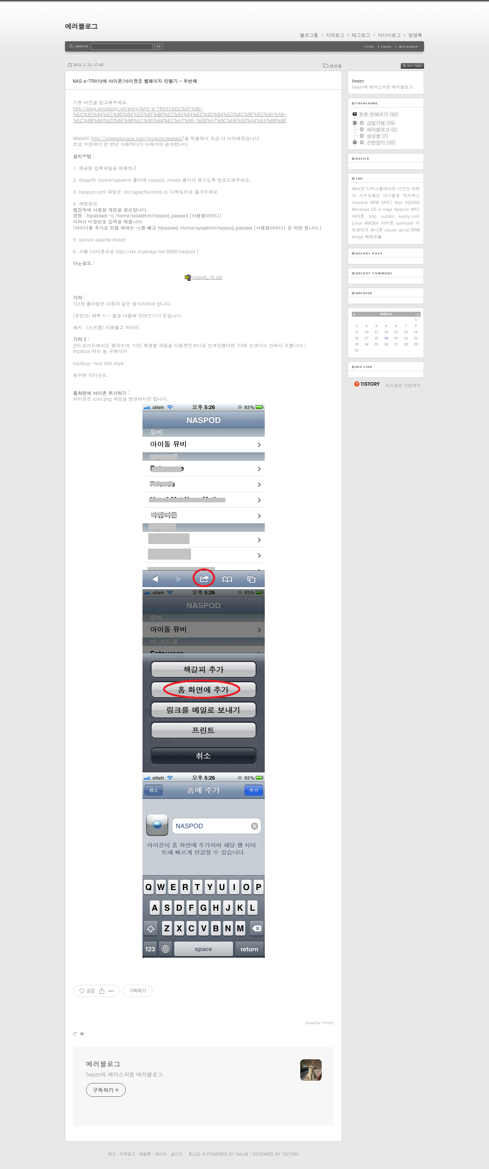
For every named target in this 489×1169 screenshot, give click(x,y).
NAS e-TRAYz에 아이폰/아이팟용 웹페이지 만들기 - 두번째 (135, 81)
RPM (415, 230)
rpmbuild (404, 223)
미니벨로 (391, 195)
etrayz (357, 237)
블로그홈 (309, 35)
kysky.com (409, 216)
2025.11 (386, 314)
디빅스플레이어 (381, 188)
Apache (401, 209)
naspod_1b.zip (203, 277)
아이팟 (387, 223)
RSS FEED (418, 66)
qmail (403, 230)
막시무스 (411, 195)
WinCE (358, 188)
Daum (242, 1154)
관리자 (160, 1154)
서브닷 (403, 188)
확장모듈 (373, 237)
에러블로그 (81, 26)
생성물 (335, 66)
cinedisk (360, 202)
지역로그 (335, 35)
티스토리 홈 (366, 384)
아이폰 (358, 216)
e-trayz (386, 209)
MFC (415, 209)
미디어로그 (389, 35)
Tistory (290, 1154)
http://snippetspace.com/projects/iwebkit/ (137, 138)
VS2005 (412, 202)
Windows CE (364, 209)
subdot (388, 216)
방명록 (415, 35)
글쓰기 (176, 1154)
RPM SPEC (381, 202)
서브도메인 (369, 195)
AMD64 (371, 223)
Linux (357, 223)
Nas (399, 202)
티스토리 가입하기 (403, 385)
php (372, 216)
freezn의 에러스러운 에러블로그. (125, 1074)
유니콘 (376, 230)
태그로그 (361, 35)
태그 (111, 1154)
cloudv (390, 230)
